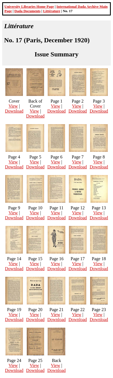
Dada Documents (27, 11)
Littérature (51, 11)
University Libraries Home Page (29, 6)
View (13, 106)
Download (14, 111)
